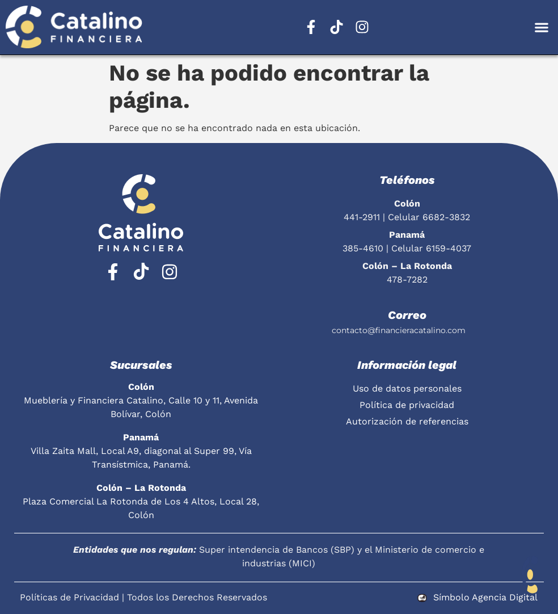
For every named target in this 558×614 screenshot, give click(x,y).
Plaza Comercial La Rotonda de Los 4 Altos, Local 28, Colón (141, 501)
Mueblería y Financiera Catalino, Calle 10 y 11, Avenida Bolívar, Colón (141, 400)
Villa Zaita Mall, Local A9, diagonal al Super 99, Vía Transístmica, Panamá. (141, 451)
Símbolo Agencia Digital (485, 597)
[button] (541, 27)
